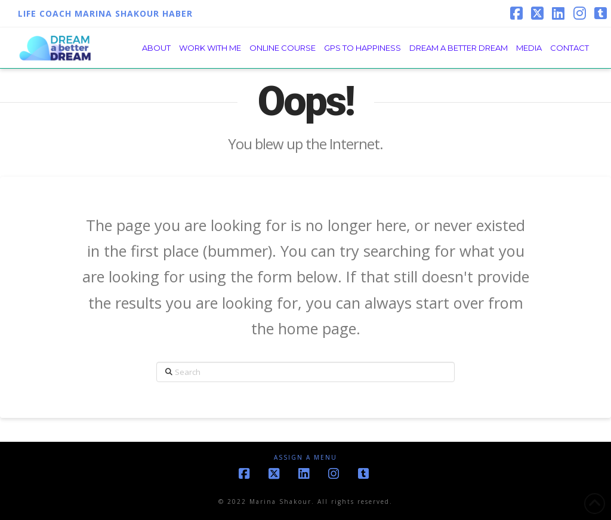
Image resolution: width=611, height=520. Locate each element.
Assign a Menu (305, 457)
